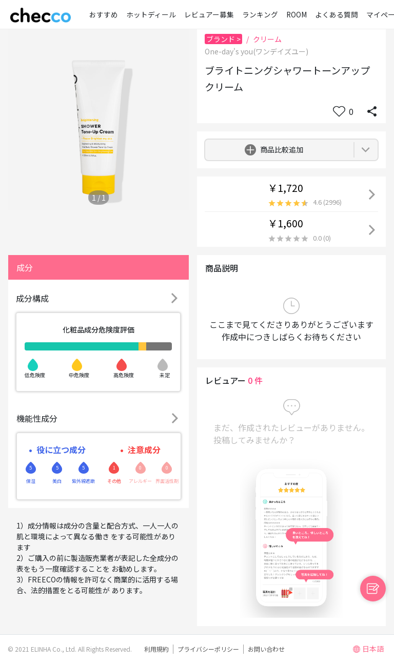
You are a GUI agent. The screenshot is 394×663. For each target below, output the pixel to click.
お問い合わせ (266, 649)
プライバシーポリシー (208, 649)
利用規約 (156, 649)
